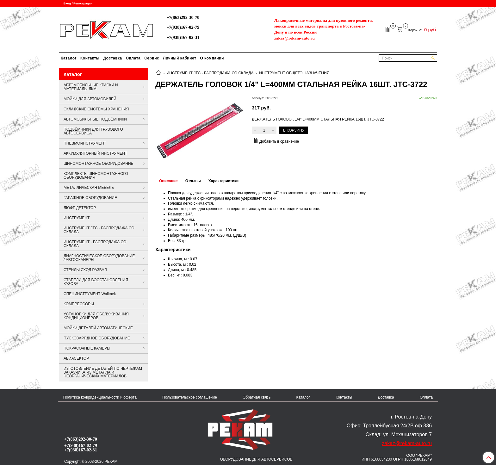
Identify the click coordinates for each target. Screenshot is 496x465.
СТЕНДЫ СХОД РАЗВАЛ (85, 270)
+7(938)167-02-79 (182, 27)
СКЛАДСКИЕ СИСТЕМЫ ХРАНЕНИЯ (96, 109)
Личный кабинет (179, 58)
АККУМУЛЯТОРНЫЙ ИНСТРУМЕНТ (95, 153)
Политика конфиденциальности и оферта (100, 397)
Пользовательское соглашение (189, 397)
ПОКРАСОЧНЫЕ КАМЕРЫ (87, 348)
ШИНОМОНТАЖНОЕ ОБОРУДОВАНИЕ (98, 163)
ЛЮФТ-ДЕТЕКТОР (80, 208)
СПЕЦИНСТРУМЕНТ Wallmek (90, 294)
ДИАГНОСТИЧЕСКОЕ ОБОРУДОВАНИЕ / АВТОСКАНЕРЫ (99, 258)
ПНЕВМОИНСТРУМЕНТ (85, 143)
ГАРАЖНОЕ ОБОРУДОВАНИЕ (90, 197)
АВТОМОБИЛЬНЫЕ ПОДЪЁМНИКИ (95, 119)
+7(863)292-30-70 (182, 17)
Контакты (90, 58)
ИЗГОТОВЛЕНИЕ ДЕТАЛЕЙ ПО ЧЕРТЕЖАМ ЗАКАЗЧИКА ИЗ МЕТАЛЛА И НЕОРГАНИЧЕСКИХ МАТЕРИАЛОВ (103, 372)
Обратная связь (256, 397)
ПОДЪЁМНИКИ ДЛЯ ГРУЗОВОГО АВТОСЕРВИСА (93, 131)
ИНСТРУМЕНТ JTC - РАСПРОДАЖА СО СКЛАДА (210, 73)
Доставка (112, 58)
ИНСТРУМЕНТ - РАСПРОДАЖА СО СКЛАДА (95, 244)
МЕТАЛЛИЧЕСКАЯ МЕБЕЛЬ (89, 187)
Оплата (133, 58)
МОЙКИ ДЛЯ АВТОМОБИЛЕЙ (90, 99)
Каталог (69, 58)
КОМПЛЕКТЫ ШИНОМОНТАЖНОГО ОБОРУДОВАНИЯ (96, 175)
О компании (212, 58)
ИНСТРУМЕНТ (77, 218)
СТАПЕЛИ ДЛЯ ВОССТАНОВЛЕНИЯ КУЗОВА (96, 282)
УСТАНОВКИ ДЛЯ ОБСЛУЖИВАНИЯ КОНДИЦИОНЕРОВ (96, 316)
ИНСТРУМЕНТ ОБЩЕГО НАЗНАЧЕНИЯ (294, 73)
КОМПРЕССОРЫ (79, 304)
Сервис (151, 58)
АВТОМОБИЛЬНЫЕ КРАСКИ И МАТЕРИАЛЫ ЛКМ (91, 87)
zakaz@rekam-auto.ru (294, 38)
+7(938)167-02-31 (182, 37)
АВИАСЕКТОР (76, 358)
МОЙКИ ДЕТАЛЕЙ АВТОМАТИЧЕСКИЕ (98, 328)
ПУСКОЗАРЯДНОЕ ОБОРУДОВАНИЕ (97, 338)
